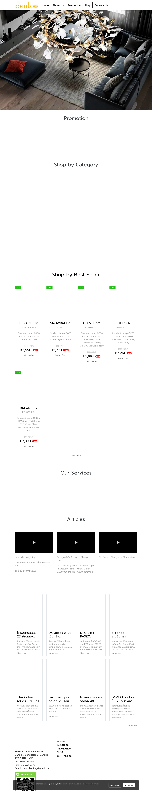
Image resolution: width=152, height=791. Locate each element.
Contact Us (101, 5)
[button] (112, 5)
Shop (87, 5)
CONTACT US (64, 756)
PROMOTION (64, 749)
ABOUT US (63, 745)
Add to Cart (28, 355)
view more (76, 455)
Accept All (129, 785)
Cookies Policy (22, 786)
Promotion (74, 5)
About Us (58, 5)
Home (45, 5)
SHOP (60, 752)
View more (22, 653)
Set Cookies (115, 785)
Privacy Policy (90, 783)
